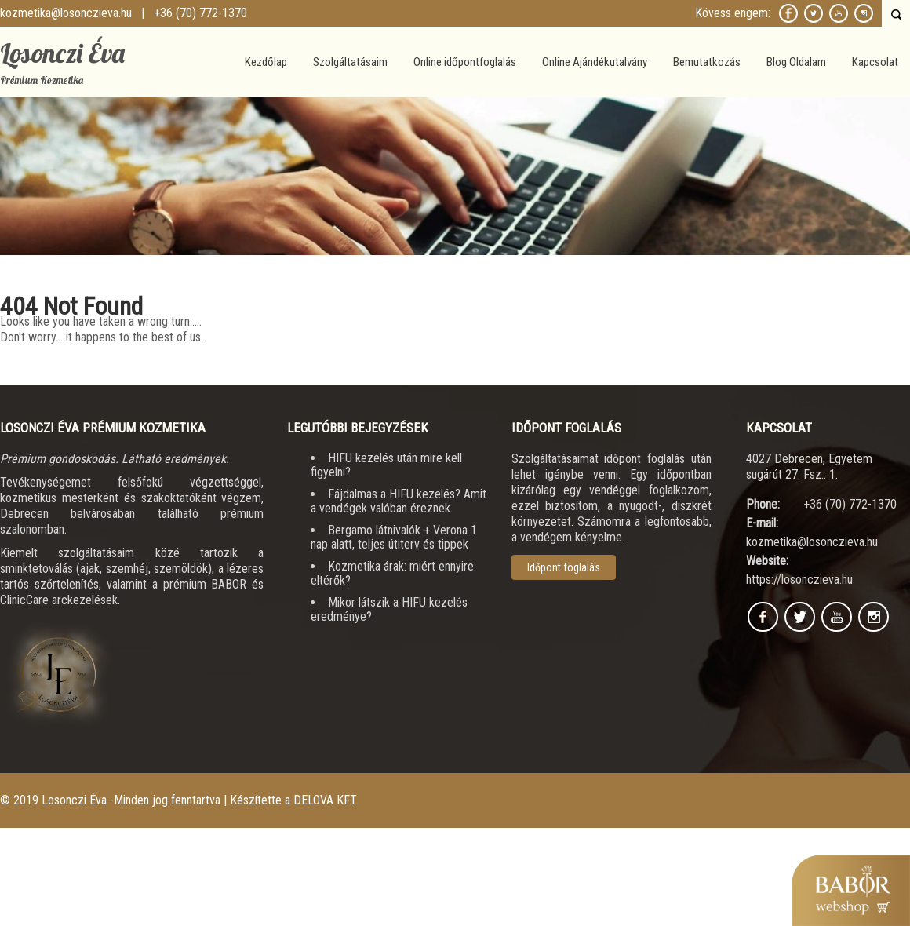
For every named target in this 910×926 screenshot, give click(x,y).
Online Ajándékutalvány (594, 62)
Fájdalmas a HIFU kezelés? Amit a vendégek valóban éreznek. (398, 501)
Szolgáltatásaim (350, 62)
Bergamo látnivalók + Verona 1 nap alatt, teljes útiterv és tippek (394, 537)
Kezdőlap (266, 62)
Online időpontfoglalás (464, 62)
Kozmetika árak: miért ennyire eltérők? (392, 573)
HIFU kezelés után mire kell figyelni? (386, 464)
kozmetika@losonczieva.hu (66, 12)
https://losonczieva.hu (799, 579)
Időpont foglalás (563, 567)
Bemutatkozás (707, 62)
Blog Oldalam (796, 62)
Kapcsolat (875, 62)
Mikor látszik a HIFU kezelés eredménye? (389, 609)
